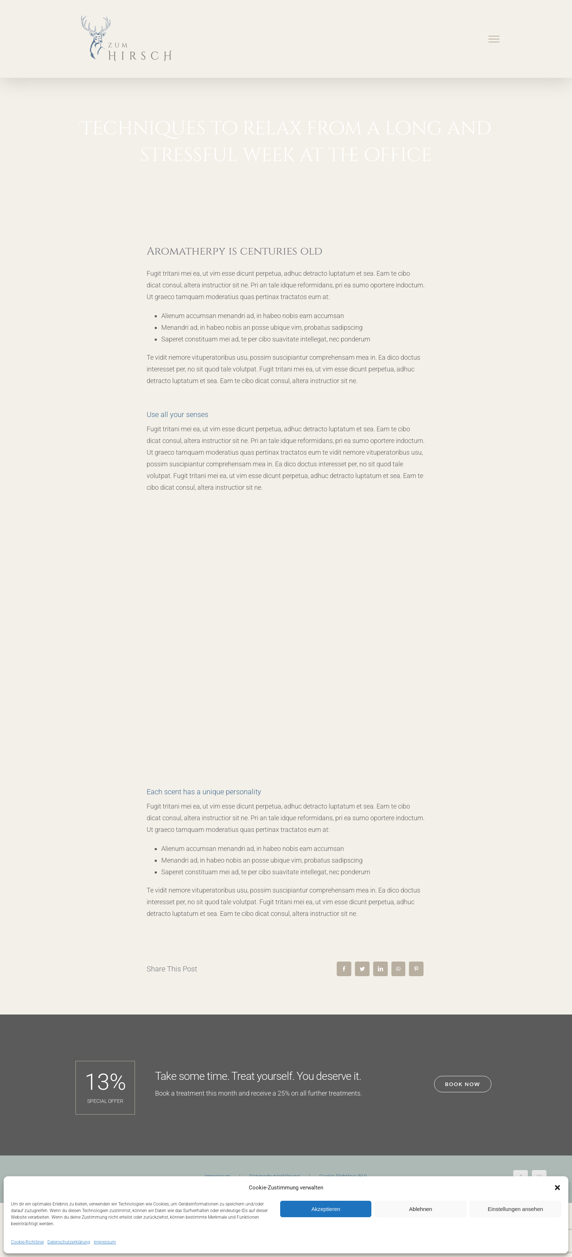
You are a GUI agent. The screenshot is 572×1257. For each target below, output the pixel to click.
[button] (557, 1187)
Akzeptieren (325, 1209)
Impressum (105, 1242)
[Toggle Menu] (494, 39)
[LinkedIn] (380, 969)
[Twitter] (362, 969)
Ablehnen (420, 1209)
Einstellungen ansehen (515, 1209)
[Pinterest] (416, 969)
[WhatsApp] (398, 969)
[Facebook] (344, 969)
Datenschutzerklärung (68, 1242)
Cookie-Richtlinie (27, 1242)
